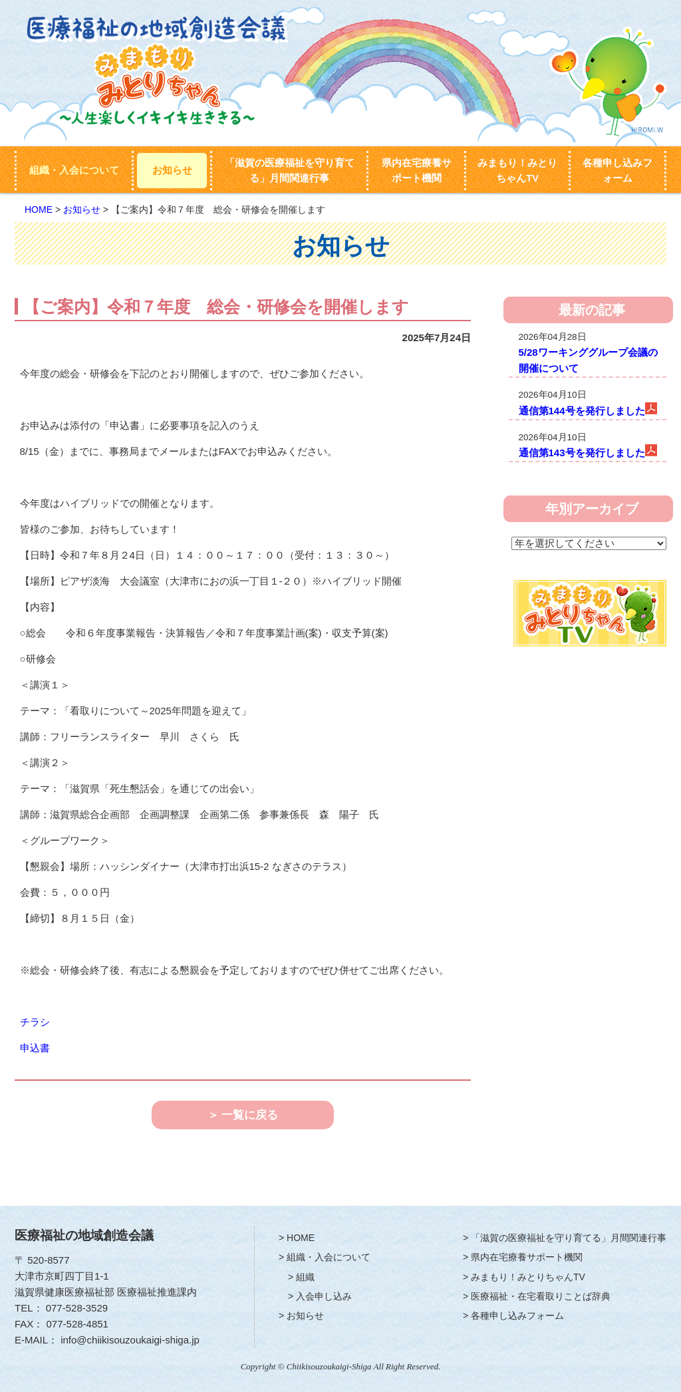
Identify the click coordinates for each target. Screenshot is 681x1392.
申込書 (35, 1047)
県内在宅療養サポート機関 (417, 171)
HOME (39, 209)
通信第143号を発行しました (582, 452)
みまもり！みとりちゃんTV (517, 171)
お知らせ (172, 170)
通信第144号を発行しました (582, 410)
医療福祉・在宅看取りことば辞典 (541, 1296)
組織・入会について (74, 170)
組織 (305, 1277)
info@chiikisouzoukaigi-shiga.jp (130, 1339)
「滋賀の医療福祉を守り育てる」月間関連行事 (289, 171)
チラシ (35, 1022)
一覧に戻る (249, 1115)
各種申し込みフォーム (617, 171)
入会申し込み (324, 1296)
